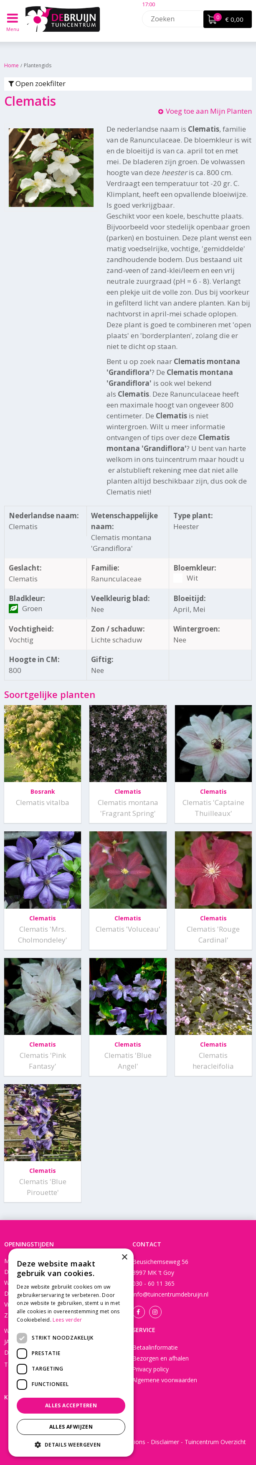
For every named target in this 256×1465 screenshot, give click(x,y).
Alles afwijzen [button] (71, 1426)
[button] (71, 1444)
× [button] (124, 1257)
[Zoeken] (194, 18)
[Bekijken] (227, 19)
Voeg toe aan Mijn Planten (209, 111)
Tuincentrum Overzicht (215, 1442)
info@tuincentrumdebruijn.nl (170, 1294)
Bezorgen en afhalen (160, 1358)
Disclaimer (165, 1442)
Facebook (138, 1312)
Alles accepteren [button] (71, 1405)
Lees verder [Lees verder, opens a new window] (67, 1319)
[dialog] (71, 1352)
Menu (12, 29)
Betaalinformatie (155, 1347)
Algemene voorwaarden (164, 1380)
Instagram (155, 1312)
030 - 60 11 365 (153, 1283)
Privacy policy (150, 1369)
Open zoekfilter (37, 83)
